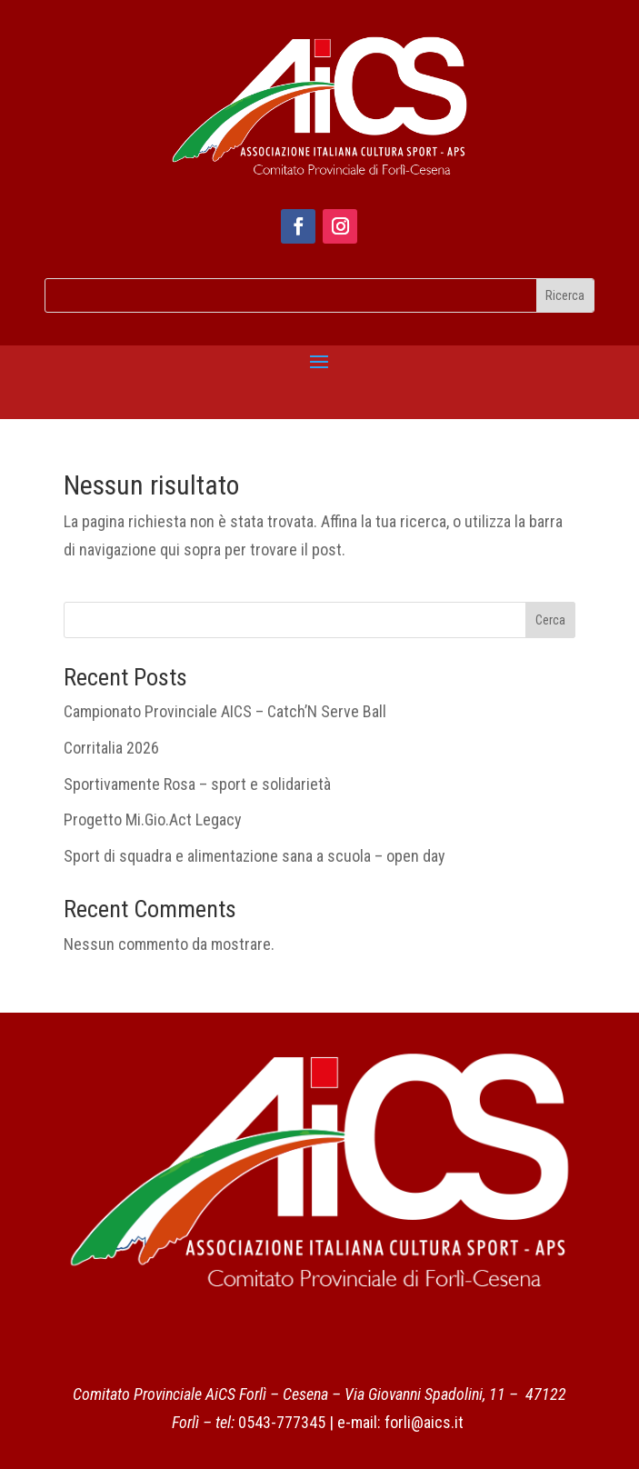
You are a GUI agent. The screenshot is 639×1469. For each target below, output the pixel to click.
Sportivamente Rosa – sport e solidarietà (197, 784)
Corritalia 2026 (111, 747)
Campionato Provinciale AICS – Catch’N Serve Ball (225, 711)
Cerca (550, 620)
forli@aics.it (424, 1422)
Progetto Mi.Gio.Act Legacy (153, 819)
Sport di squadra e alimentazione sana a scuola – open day (254, 855)
